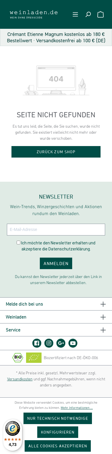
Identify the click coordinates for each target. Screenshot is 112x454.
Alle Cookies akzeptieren (57, 445)
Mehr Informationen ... (77, 408)
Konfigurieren (57, 432)
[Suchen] (88, 14)
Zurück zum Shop (56, 151)
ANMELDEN (56, 263)
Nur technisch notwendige (58, 418)
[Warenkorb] (100, 14)
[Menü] (75, 14)
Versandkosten (20, 379)
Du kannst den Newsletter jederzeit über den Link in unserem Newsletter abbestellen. (58, 279)
